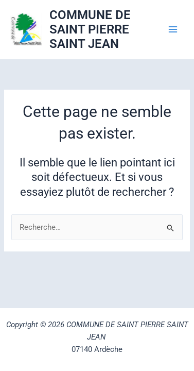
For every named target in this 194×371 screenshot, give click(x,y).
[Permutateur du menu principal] (173, 29)
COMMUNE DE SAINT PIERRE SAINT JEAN (90, 30)
